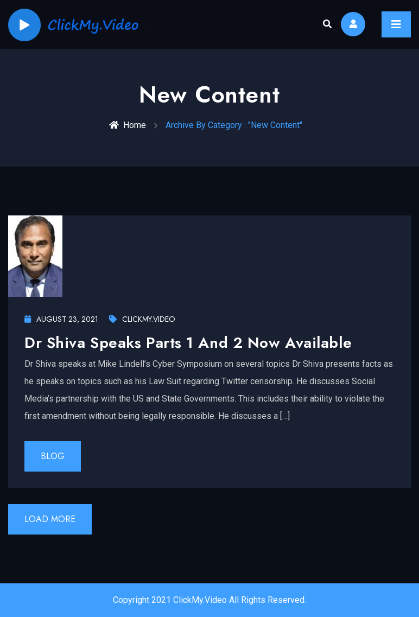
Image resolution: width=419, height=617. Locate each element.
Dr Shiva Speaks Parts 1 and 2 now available (188, 343)
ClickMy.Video (142, 319)
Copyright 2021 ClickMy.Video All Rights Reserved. (209, 600)
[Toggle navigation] (396, 24)
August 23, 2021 (61, 319)
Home (127, 125)
